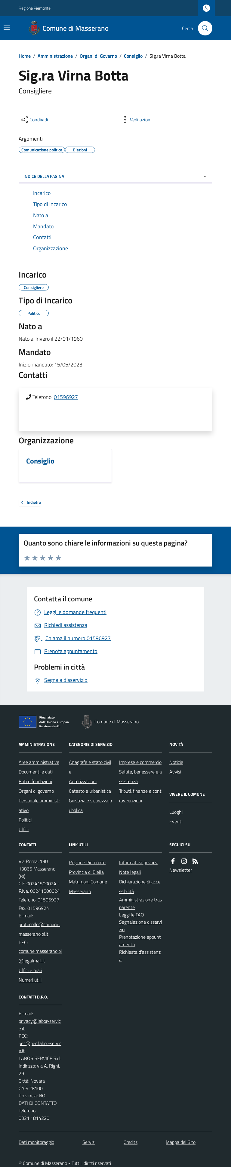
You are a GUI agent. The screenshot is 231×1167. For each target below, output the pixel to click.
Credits (130, 1142)
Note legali (130, 872)
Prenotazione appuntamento (140, 940)
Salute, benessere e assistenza (140, 776)
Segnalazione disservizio (140, 925)
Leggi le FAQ (131, 914)
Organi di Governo (98, 55)
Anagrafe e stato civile (90, 766)
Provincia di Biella (86, 872)
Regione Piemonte (35, 8)
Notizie (176, 762)
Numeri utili (30, 979)
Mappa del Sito (181, 1142)
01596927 (66, 397)
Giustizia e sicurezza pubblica (90, 805)
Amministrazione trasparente (140, 903)
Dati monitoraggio (36, 1142)
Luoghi (176, 812)
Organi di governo (36, 791)
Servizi (88, 1142)
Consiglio (133, 55)
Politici (25, 819)
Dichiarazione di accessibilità (139, 886)
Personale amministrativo (39, 805)
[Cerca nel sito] (202, 28)
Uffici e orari (30, 970)
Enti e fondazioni (35, 781)
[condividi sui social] (34, 119)
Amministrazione (55, 55)
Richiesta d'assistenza (140, 955)
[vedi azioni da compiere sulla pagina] (136, 119)
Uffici (24, 829)
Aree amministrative (39, 762)
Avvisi (175, 771)
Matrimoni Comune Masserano (88, 886)
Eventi (175, 821)
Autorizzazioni (83, 781)
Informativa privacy (138, 862)
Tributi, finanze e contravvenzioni (140, 795)
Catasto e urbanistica (90, 791)
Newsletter (180, 870)
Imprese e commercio (140, 762)
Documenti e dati (36, 771)
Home (25, 55)
